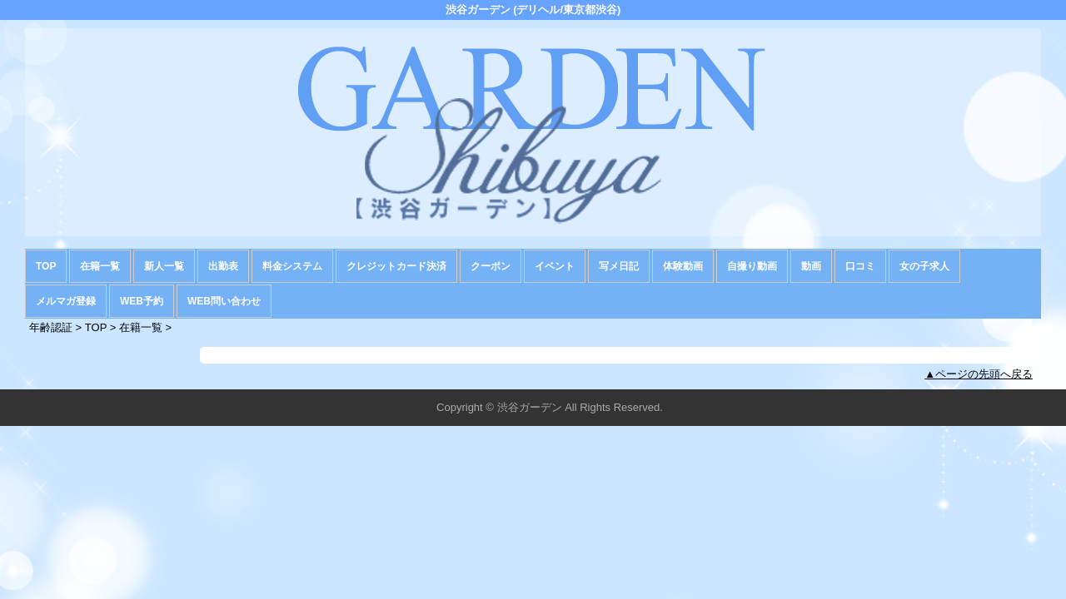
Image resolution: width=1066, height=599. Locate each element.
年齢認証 (50, 327)
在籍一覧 (100, 266)
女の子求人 (924, 266)
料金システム (292, 266)
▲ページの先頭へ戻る (978, 374)
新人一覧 (164, 266)
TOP (46, 266)
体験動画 (683, 266)
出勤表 (223, 266)
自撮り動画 (752, 266)
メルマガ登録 (66, 301)
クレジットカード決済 (396, 266)
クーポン (491, 266)
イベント (555, 266)
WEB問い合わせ (224, 301)
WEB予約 (141, 301)
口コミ (860, 266)
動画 (811, 266)
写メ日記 (619, 266)
